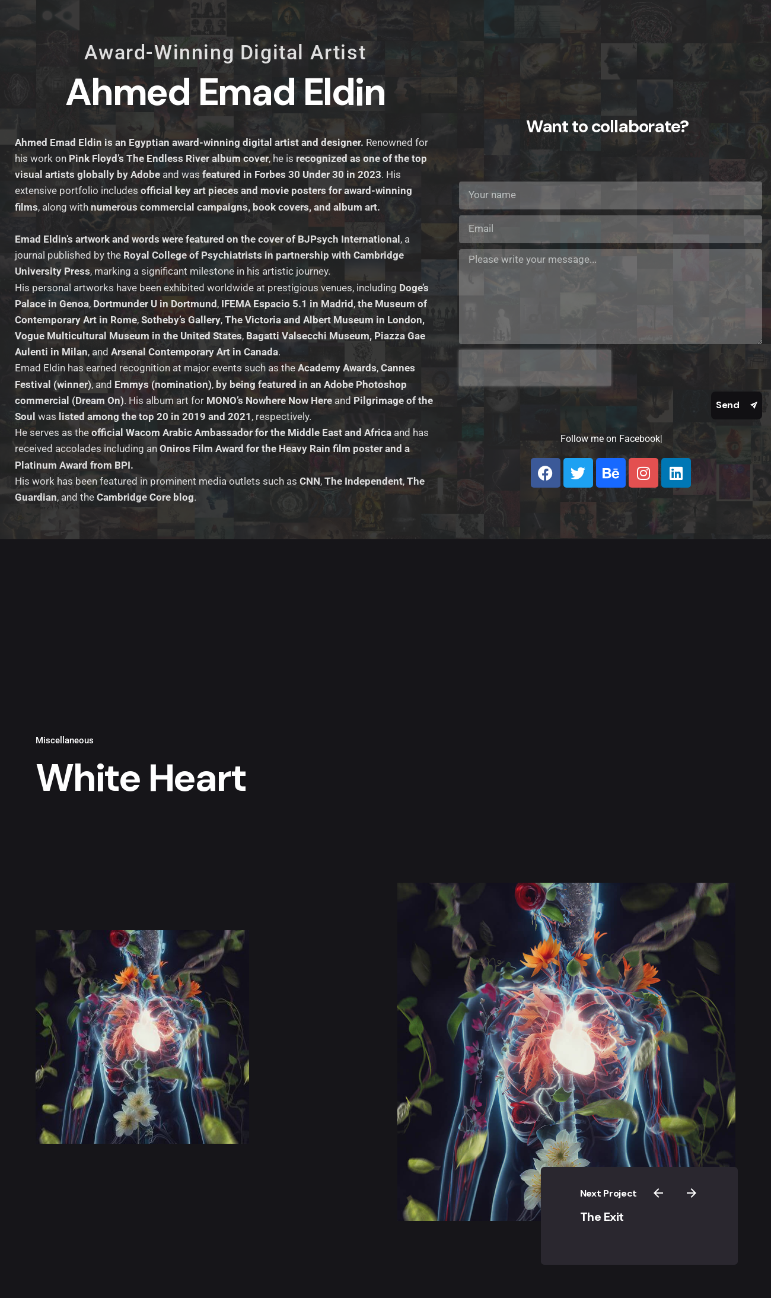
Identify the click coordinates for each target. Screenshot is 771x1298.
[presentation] (535, 368)
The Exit (627, 1215)
